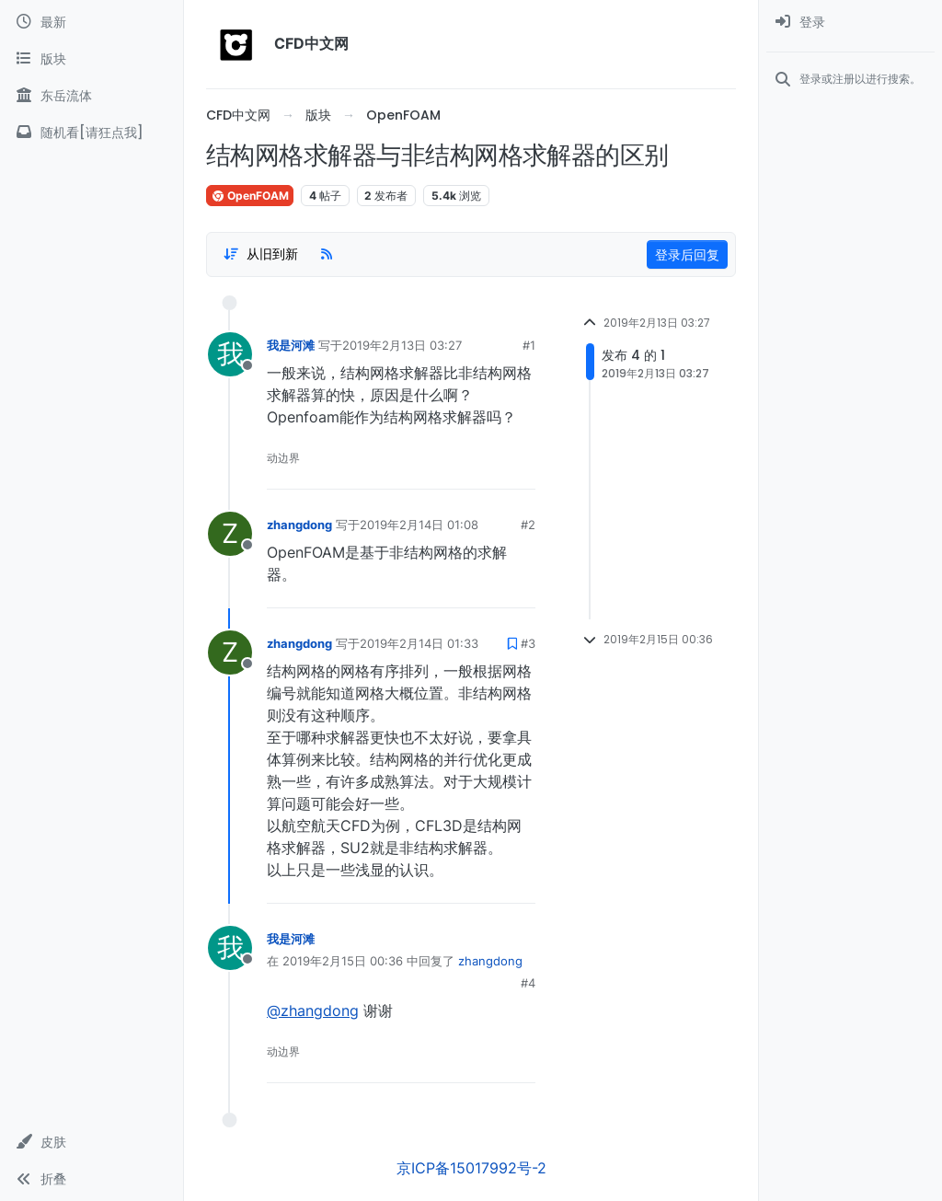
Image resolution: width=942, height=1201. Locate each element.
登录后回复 (687, 254)
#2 (528, 524)
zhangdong (299, 524)
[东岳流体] (91, 95)
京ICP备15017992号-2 (471, 1168)
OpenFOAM (250, 195)
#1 (529, 345)
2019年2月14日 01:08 (419, 524)
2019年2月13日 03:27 (402, 345)
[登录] (850, 22)
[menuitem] (850, 22)
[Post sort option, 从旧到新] (260, 254)
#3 (528, 643)
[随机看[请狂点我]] (91, 132)
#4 (528, 983)
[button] (91, 1142)
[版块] (91, 59)
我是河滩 (291, 345)
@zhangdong (313, 1010)
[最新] (91, 22)
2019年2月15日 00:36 (342, 960)
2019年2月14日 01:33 (419, 643)
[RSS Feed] (326, 254)
